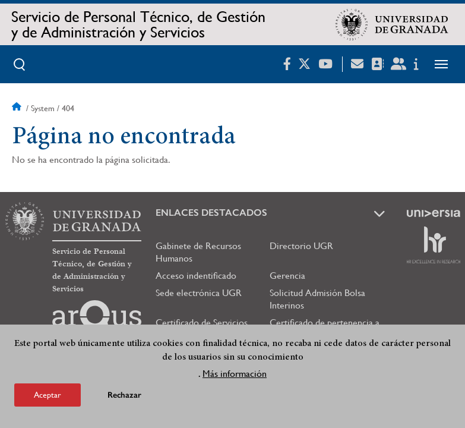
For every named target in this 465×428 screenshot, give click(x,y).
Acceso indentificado (196, 275)
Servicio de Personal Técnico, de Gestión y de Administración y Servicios (138, 24)
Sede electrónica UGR (199, 292)
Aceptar (47, 394)
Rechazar (124, 395)
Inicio (18, 108)
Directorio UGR (301, 245)
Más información (235, 373)
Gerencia (287, 275)
